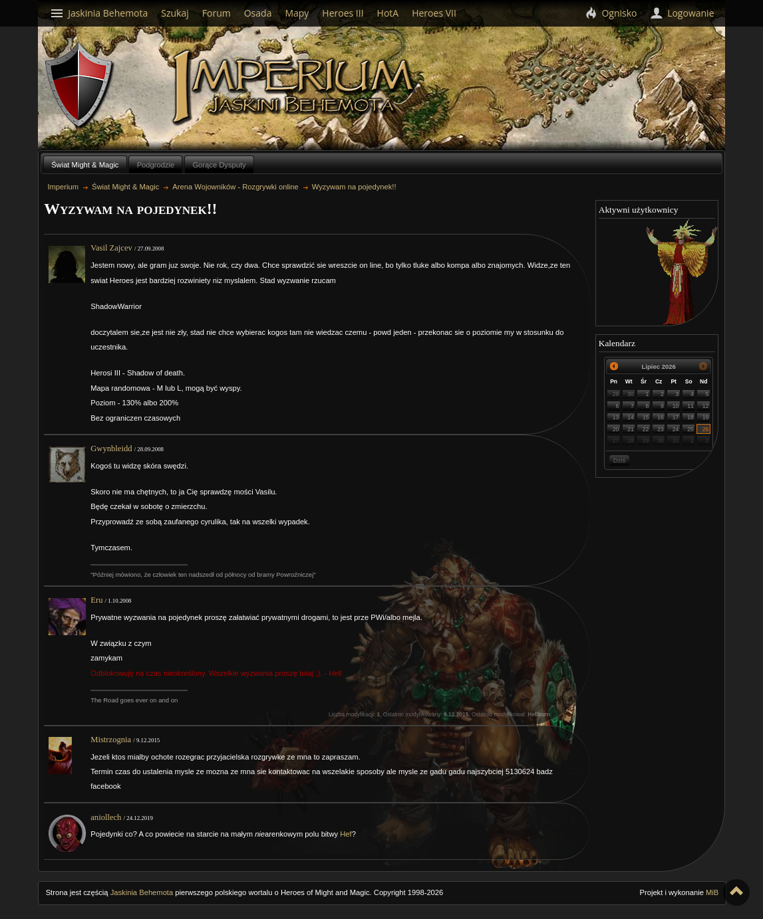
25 (690, 429)
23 (660, 429)
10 (676, 406)
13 (616, 417)
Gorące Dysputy (218, 165)
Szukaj (175, 13)
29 (616, 394)
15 (646, 417)
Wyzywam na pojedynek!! (354, 187)
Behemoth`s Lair (80, 85)
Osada (258, 13)
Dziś (619, 460)
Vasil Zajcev (111, 248)
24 (676, 429)
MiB (712, 892)
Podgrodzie (156, 165)
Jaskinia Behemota (142, 892)
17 (676, 417)
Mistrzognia (110, 739)
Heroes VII (434, 13)
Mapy (297, 13)
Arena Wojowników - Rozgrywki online (235, 187)
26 (705, 429)
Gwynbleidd (111, 448)
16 (660, 417)
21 (630, 429)
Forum (216, 13)
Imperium (295, 87)
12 (705, 406)
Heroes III (342, 13)
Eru (96, 600)
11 (690, 406)
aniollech (105, 817)
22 (646, 429)
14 (630, 417)
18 (690, 417)
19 (705, 417)
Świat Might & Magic (84, 165)
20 (616, 429)
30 (630, 394)
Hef (345, 834)
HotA (388, 13)
